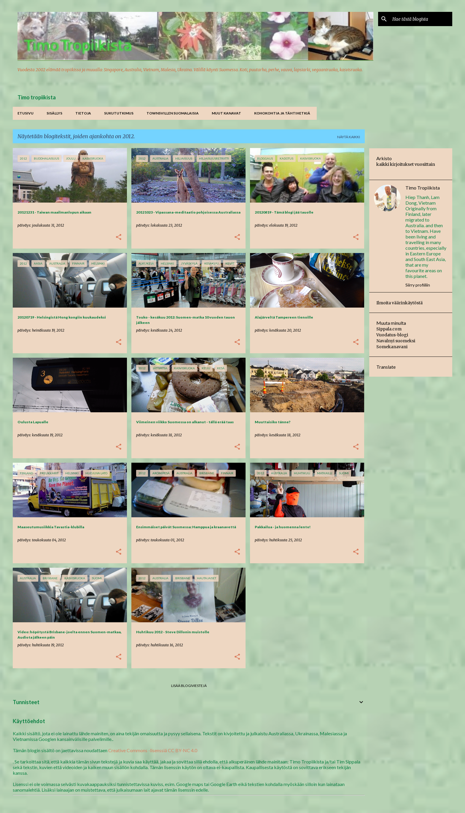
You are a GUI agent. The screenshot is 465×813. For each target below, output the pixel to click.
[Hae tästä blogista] (421, 19)
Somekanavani (391, 346)
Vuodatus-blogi (392, 335)
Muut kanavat (226, 113)
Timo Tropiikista (422, 187)
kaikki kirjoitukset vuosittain (405, 164)
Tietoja (83, 113)
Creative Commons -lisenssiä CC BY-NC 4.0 (152, 750)
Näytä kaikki (348, 137)
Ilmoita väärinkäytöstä (399, 303)
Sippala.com (389, 329)
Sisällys (54, 113)
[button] (118, 237)
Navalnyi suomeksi (395, 340)
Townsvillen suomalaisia (172, 113)
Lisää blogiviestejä (189, 685)
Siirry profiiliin (417, 284)
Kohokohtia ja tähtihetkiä (282, 113)
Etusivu (25, 113)
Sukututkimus (118, 113)
